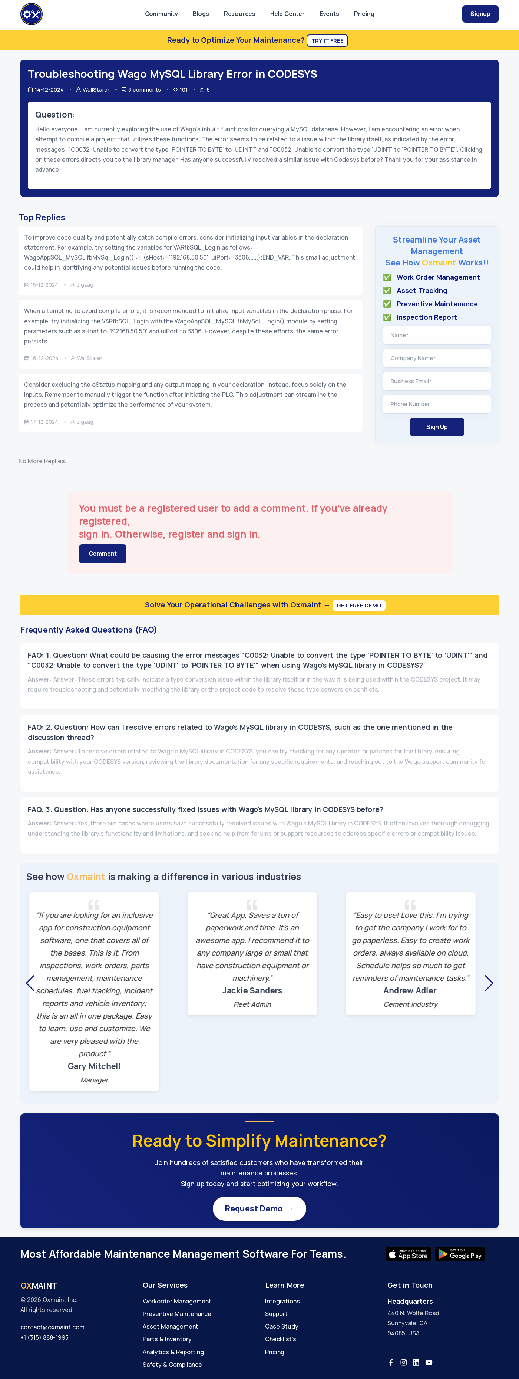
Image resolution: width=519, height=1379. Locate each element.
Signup (480, 14)
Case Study (281, 1326)
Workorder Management (177, 1301)
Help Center (287, 14)
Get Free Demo (359, 605)
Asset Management (170, 1326)
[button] (30, 983)
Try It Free (327, 40)
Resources (239, 14)
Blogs (201, 14)
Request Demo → (259, 1208)
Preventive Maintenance (177, 1314)
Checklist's (280, 1339)
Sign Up (437, 427)
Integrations (282, 1301)
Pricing (364, 14)
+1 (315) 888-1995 (44, 1337)
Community (161, 14)
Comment (103, 554)
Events (329, 14)
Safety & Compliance (172, 1364)
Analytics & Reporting (173, 1352)
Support (276, 1314)
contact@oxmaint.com (52, 1327)
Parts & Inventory (167, 1339)
